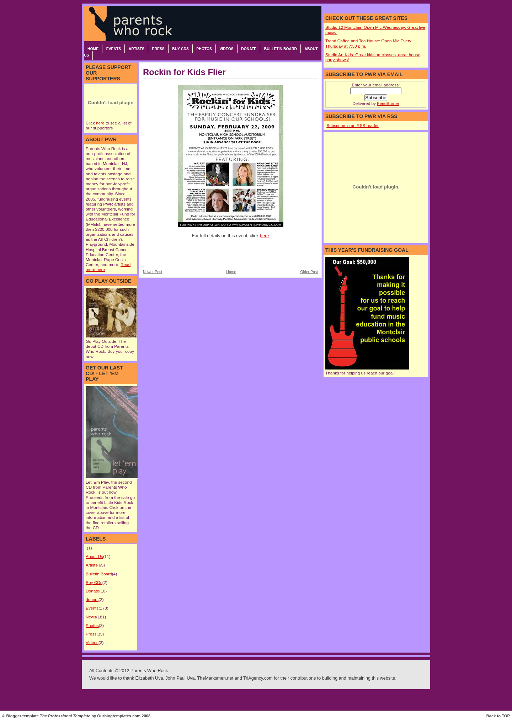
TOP (506, 716)
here (100, 123)
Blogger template (22, 716)
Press (158, 49)
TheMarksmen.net (215, 678)
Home (92, 49)
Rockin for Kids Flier (184, 72)
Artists (136, 49)
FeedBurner (388, 103)
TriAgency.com (258, 678)
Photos (204, 49)
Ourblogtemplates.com (118, 716)
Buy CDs (180, 49)
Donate (248, 49)
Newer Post (152, 272)
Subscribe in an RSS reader (352, 125)
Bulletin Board (280, 49)
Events (113, 49)
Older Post (309, 272)
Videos (226, 49)
